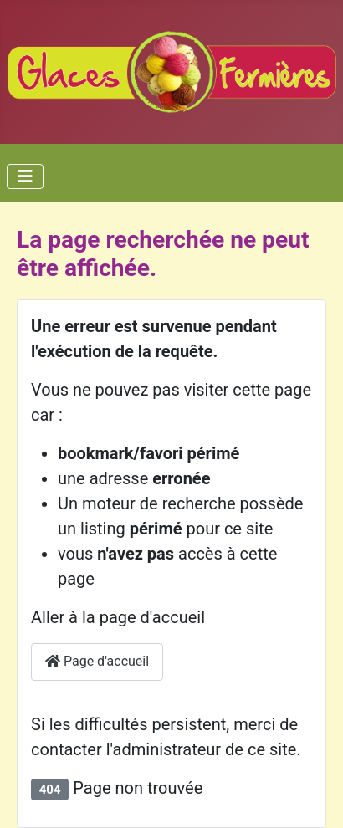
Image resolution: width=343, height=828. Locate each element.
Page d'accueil (97, 661)
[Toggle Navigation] (25, 176)
